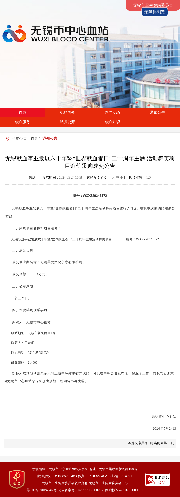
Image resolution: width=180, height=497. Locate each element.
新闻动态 (112, 112)
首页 (22, 112)
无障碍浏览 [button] (154, 12)
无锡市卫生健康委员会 (153, 5)
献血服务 (22, 122)
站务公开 (67, 122)
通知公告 (157, 112)
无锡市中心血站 (81, 33)
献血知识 (112, 122)
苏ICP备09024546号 (41, 490)
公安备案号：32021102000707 (80, 490)
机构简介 (67, 112)
